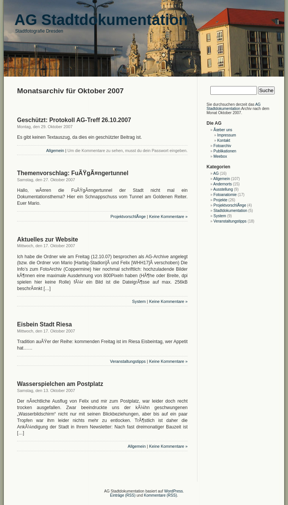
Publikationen (224, 151)
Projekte (220, 200)
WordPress (173, 491)
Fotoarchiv (222, 146)
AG (216, 173)
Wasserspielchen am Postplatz (60, 384)
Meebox (220, 156)
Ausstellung (223, 189)
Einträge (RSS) (122, 495)
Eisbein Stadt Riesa (44, 324)
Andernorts (222, 184)
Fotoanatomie (224, 195)
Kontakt (223, 140)
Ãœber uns (222, 130)
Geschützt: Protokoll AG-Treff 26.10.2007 (74, 120)
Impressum (226, 135)
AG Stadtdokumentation (234, 106)
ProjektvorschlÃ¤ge (128, 216)
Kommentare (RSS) (160, 495)
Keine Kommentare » (168, 216)
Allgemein (55, 150)
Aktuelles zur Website (47, 239)
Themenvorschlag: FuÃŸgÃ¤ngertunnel (72, 173)
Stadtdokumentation (230, 211)
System (139, 301)
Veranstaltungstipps (128, 361)
